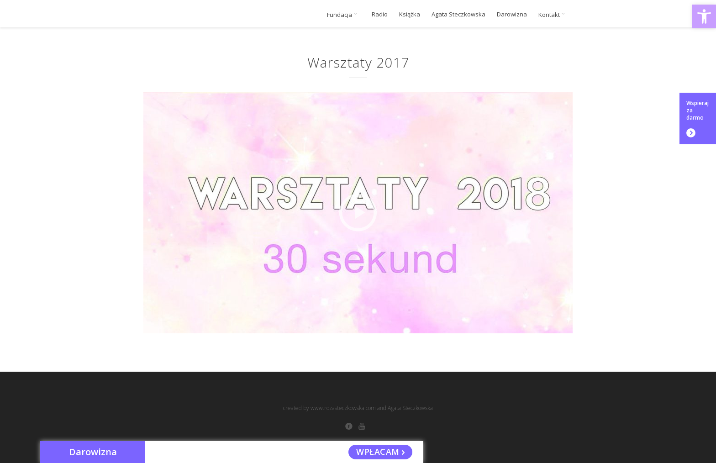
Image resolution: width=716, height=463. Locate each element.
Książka (409, 14)
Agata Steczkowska (458, 14)
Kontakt (553, 15)
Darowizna (512, 14)
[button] (704, 16)
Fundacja (343, 15)
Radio (380, 14)
